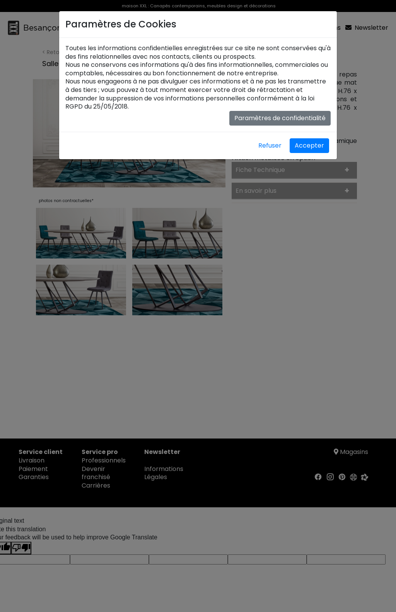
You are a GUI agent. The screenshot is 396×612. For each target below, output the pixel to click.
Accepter (309, 145)
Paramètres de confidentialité (280, 118)
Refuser (270, 145)
